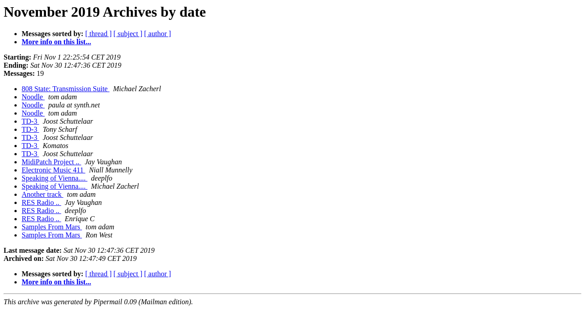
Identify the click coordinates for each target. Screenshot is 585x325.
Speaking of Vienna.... (55, 178)
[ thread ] (98, 33)
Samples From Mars (52, 227)
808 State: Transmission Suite (66, 89)
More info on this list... (56, 42)
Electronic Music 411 (53, 170)
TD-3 (30, 121)
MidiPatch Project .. (51, 162)
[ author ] (157, 33)
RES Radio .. (41, 202)
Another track (42, 194)
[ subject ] (128, 33)
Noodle (33, 97)
